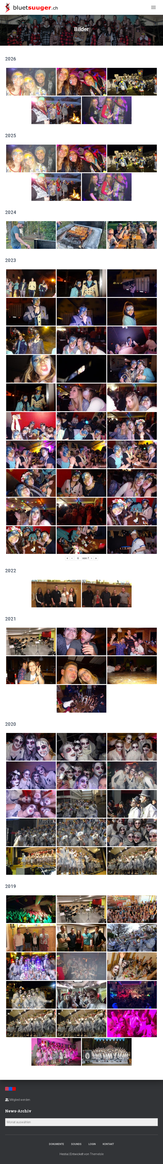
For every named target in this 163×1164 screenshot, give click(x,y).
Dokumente (56, 1144)
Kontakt (108, 1144)
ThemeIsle (97, 1154)
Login (92, 1144)
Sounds (76, 1144)
